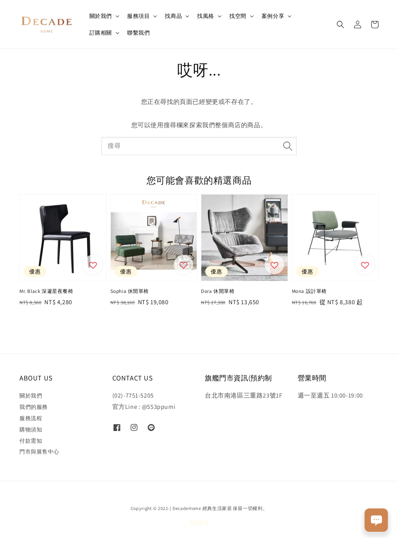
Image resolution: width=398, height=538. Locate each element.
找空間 (237, 15)
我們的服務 (33, 406)
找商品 (173, 15)
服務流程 (30, 418)
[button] (340, 24)
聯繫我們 (138, 32)
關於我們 (100, 15)
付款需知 (30, 440)
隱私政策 (199, 522)
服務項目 (138, 15)
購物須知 (30, 429)
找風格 (205, 15)
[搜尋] (287, 145)
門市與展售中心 (39, 451)
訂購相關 (100, 32)
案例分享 (273, 15)
